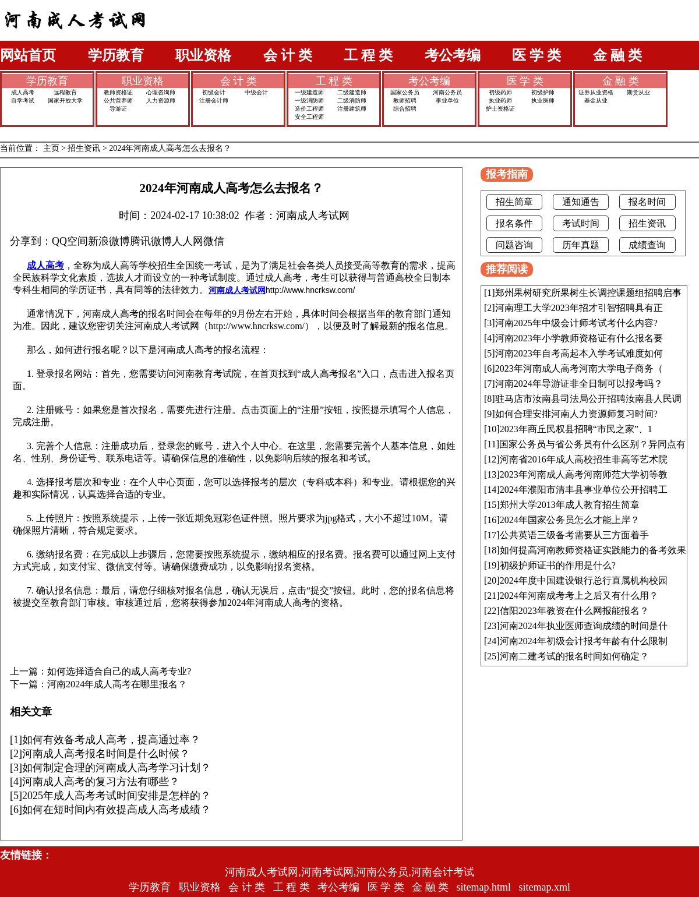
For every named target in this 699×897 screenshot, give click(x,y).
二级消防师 (351, 100)
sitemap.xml (545, 887)
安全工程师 (309, 117)
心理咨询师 (160, 92)
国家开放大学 (65, 100)
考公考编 (453, 55)
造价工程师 (309, 108)
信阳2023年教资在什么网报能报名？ (574, 611)
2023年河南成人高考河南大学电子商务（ (579, 368)
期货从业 (638, 92)
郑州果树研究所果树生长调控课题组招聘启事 (588, 293)
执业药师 (500, 100)
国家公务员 (404, 92)
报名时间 (647, 202)
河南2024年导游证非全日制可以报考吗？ (579, 384)
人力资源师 (160, 100)
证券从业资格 (595, 92)
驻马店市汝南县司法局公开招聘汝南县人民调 (588, 399)
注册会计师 (213, 100)
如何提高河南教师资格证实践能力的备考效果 (593, 550)
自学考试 (22, 100)
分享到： (31, 241)
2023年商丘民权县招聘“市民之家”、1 (576, 429)
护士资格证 (500, 108)
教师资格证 (118, 92)
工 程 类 (368, 55)
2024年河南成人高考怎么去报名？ (170, 148)
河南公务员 (447, 92)
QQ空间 (70, 241)
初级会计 (213, 92)
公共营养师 (118, 100)
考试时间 (580, 223)
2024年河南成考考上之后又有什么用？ (579, 596)
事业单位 (447, 100)
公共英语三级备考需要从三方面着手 (574, 535)
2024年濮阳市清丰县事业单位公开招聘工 (584, 490)
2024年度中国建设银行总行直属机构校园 (584, 580)
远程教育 (65, 92)
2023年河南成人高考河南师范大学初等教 (584, 474)
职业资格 (203, 55)
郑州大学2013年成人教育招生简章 (570, 505)
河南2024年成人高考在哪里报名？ (117, 684)
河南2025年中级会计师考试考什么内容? (576, 323)
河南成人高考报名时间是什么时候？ (106, 754)
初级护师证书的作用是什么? (558, 565)
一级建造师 (309, 92)
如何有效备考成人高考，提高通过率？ (111, 740)
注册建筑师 (351, 108)
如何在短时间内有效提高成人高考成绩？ (116, 809)
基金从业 (596, 100)
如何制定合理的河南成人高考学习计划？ (116, 768)
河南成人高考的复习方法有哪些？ (100, 781)
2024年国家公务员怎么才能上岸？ (570, 520)
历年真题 (580, 245)
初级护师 (543, 92)
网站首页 (28, 55)
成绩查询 (647, 245)
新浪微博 (109, 241)
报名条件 (514, 223)
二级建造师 (351, 92)
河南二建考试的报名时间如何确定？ (574, 656)
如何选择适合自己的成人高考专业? (119, 671)
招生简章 (514, 202)
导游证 (118, 108)
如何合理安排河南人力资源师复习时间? (576, 414)
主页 (51, 148)
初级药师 (500, 92)
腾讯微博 (151, 241)
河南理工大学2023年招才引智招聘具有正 (579, 308)
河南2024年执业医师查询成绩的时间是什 (584, 626)
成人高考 (22, 92)
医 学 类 (536, 55)
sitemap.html (484, 887)
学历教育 (116, 55)
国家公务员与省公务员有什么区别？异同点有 (592, 444)
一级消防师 (309, 100)
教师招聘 (404, 100)
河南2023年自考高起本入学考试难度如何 (579, 353)
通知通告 (580, 202)
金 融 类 (617, 55)
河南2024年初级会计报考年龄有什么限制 (584, 641)
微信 (213, 241)
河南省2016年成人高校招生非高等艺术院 (584, 459)
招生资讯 (84, 148)
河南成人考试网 (237, 290)
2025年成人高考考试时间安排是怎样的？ (116, 795)
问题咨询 (514, 245)
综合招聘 (404, 108)
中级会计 (256, 92)
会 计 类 (287, 55)
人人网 (187, 241)
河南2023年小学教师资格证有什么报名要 (579, 338)
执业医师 (543, 100)
